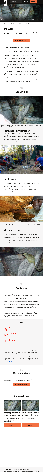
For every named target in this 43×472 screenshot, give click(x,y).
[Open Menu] (38, 2)
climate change (12, 361)
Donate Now (33, 2)
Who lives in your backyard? (21, 40)
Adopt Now (26, 2)
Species (20, 23)
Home (5, 23)
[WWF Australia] (5, 3)
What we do (12, 23)
